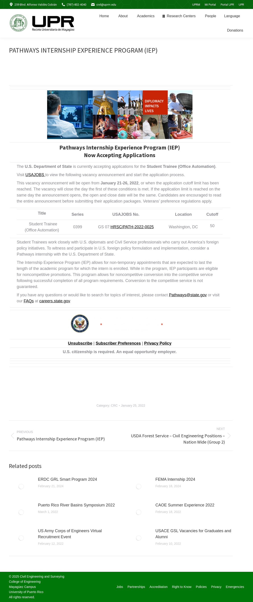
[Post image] (21, 486)
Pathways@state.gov (188, 295)
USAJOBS (35, 175)
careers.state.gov (54, 301)
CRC (114, 405)
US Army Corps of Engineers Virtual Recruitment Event (70, 534)
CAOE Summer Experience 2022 (184, 505)
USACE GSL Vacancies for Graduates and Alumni (193, 534)
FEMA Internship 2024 (175, 479)
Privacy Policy (157, 343)
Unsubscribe (80, 343)
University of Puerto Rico (26, 592)
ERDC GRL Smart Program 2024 (67, 479)
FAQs (29, 301)
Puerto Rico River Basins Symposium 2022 (76, 505)
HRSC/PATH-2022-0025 (132, 227)
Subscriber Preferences (118, 343)
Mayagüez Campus (22, 587)
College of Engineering (25, 581)
